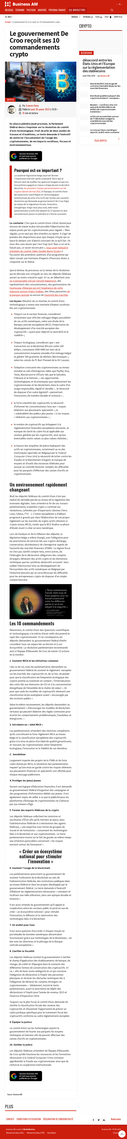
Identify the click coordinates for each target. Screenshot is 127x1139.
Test (108, 16)
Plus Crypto (107, 139)
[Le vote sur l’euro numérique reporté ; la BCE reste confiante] (84, 129)
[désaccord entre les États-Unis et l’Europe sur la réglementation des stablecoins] (100, 43)
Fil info (9, 17)
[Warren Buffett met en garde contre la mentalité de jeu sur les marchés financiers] (84, 84)
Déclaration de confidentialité (58, 1118)
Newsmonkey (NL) (15, 1131)
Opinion (88, 16)
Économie (19, 10)
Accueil (7, 21)
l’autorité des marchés (56, 294)
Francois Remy (32, 105)
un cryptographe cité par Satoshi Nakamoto (33, 280)
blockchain (86, 53)
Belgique (9, 10)
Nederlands (116, 1118)
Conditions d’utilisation (29, 1118)
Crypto (118, 16)
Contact (10, 1118)
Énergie (76, 16)
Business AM (104, 75)
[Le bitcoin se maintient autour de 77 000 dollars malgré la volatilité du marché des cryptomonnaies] (84, 117)
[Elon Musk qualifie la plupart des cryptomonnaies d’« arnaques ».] (84, 95)
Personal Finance (57, 10)
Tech (98, 16)
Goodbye (51, 1131)
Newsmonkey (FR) (36, 1131)
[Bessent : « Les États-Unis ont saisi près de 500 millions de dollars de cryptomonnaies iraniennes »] (84, 106)
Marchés (42, 10)
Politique (31, 10)
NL (120, 4)
